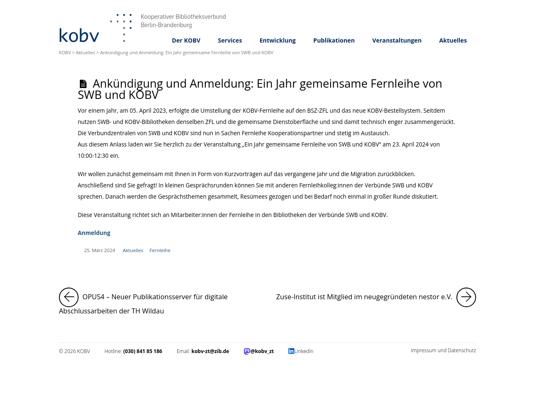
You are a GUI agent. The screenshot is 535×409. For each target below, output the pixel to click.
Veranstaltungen (397, 40)
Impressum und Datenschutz (443, 350)
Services (230, 40)
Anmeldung (94, 233)
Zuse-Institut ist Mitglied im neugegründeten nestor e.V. (376, 297)
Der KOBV (186, 40)
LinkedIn (303, 351)
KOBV (65, 52)
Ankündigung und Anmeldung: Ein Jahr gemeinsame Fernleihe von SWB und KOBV (260, 89)
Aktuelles (453, 40)
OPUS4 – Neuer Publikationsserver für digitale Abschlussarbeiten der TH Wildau (159, 302)
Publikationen (334, 40)
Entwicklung (278, 40)
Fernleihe (160, 250)
